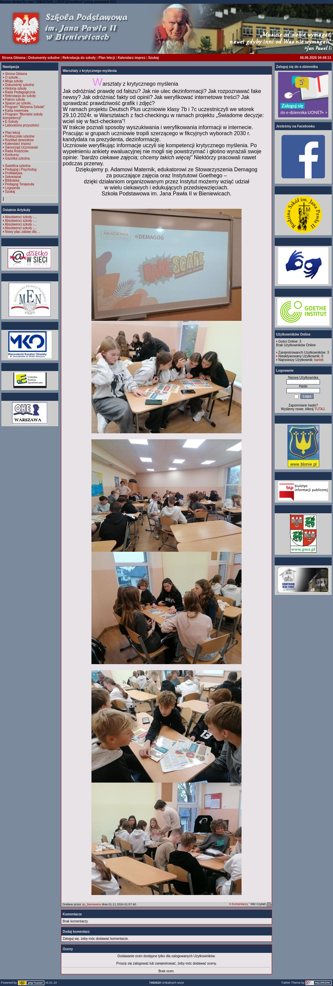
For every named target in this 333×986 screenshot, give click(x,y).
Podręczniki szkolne (20, 136)
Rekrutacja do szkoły (78, 58)
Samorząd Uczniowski (21, 147)
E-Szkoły (11, 121)
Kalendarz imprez (131, 58)
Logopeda (12, 188)
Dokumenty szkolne (44, 58)
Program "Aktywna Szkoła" (25, 107)
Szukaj (153, 58)
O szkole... (13, 77)
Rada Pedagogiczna (20, 92)
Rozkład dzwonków (19, 140)
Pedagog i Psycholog (21, 169)
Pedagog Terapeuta (19, 184)
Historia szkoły (15, 88)
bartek (319, 360)
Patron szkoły (15, 99)
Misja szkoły (14, 81)
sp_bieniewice (91, 904)
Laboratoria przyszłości (22, 125)
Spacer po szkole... (19, 103)
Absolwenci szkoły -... (21, 217)
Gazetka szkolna (17, 158)
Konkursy (12, 155)
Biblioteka (12, 180)
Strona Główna (14, 58)
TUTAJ (319, 409)
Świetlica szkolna (17, 166)
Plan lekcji (106, 58)
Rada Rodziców (16, 151)
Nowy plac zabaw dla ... (22, 232)
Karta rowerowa (16, 110)
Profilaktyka (13, 173)
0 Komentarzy (238, 904)
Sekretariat (13, 177)
